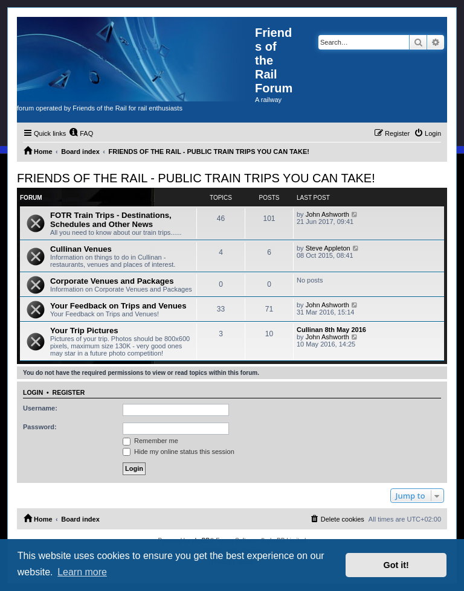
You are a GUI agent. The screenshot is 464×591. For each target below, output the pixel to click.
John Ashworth (327, 214)
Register (69, 392)
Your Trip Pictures (84, 330)
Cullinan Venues (81, 249)
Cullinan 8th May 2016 (331, 329)
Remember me (150, 440)
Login (33, 392)
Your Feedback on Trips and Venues (118, 305)
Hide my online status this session (178, 451)
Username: (40, 408)
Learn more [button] (82, 572)
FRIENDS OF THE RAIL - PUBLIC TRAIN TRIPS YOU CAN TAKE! (196, 178)
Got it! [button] (396, 565)
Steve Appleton (328, 248)
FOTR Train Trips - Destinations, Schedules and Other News (111, 220)
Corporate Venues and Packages (112, 281)
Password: (40, 426)
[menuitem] (81, 133)
